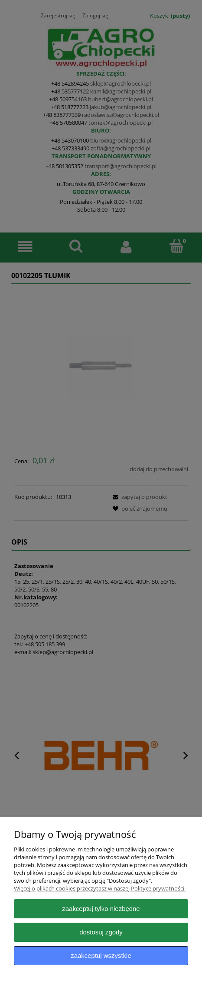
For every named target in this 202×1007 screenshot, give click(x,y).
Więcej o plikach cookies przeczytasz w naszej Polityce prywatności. (100, 888)
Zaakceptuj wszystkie (101, 955)
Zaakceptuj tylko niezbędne (101, 908)
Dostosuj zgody (101, 932)
